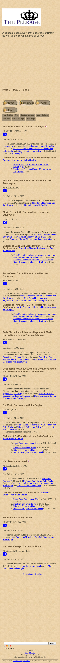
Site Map (6, 119)
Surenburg (7, 146)
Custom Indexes (27, 115)
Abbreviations (42, 115)
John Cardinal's (17, 661)
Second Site (26, 661)
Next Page (30, 119)
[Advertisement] (30, 63)
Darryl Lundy (30, 653)
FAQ (17, 115)
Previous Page (18, 119)
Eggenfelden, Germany (12, 357)
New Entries (8, 115)
